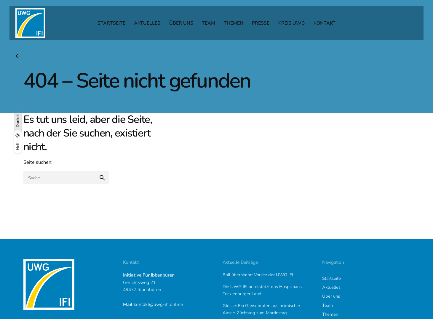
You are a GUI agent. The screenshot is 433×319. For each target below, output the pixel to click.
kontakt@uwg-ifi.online (158, 304)
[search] (102, 177)
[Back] (17, 56)
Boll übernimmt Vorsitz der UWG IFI (258, 275)
